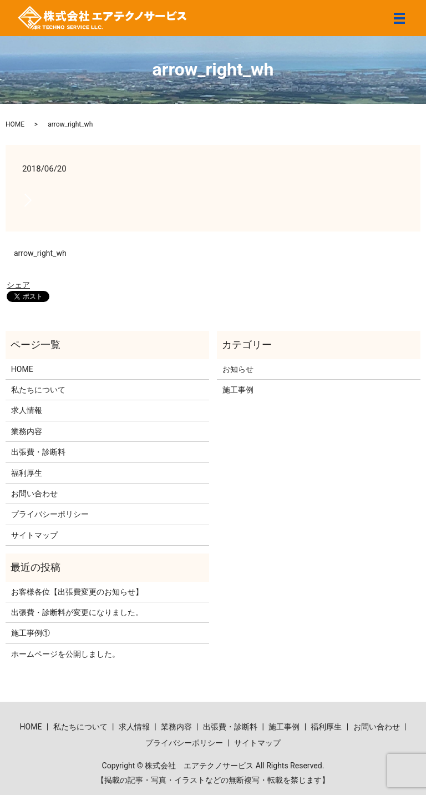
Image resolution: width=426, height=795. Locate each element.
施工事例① (30, 632)
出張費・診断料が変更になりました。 (77, 612)
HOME (15, 124)
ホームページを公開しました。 (65, 654)
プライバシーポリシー (50, 514)
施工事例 (237, 389)
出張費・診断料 (38, 451)
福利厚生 (26, 473)
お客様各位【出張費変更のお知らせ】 (77, 591)
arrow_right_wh (40, 253)
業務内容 (26, 431)
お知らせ (237, 369)
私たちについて (38, 389)
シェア (18, 284)
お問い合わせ (34, 493)
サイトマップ (34, 535)
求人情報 (26, 410)
